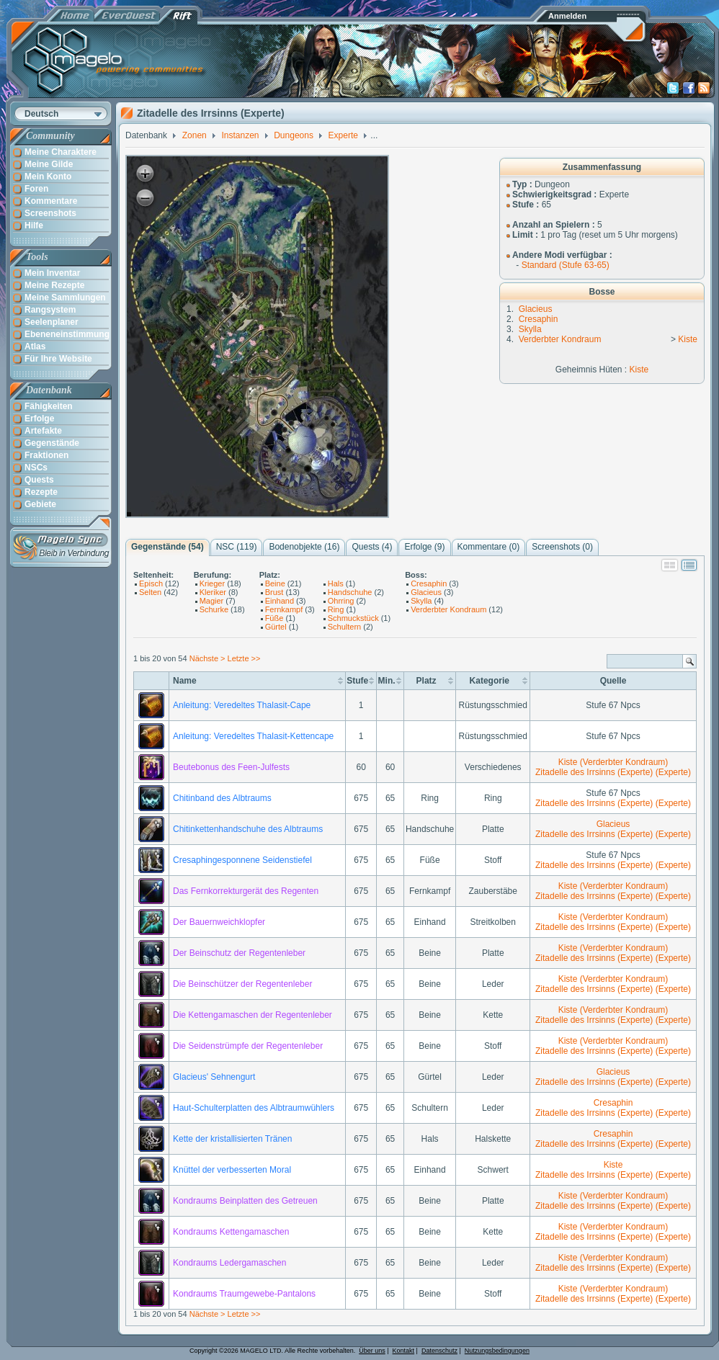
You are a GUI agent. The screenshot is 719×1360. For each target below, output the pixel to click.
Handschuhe (350, 592)
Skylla (530, 329)
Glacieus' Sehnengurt (214, 1077)
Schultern (344, 626)
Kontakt (404, 1350)
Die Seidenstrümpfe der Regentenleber (248, 1046)
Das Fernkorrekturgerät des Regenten (245, 891)
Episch (151, 583)
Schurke (214, 609)
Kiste (687, 339)
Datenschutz (439, 1350)
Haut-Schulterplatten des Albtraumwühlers (253, 1108)
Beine (275, 583)
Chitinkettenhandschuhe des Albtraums (248, 829)
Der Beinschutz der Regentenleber (239, 953)
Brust (274, 592)
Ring (336, 609)
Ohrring (341, 600)
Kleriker (213, 592)
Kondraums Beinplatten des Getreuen (245, 1201)
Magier (212, 600)
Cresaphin (538, 319)
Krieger (212, 583)
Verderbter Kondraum (560, 339)
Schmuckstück (353, 618)
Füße (274, 618)
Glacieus (536, 309)
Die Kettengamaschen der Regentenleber (252, 1015)
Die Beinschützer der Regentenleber (242, 984)
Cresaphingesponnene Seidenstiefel (242, 860)
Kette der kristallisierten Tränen (232, 1139)
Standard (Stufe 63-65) (565, 265)
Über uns (372, 1350)
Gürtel (276, 626)
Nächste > (208, 658)
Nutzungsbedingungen (497, 1350)
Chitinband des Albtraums (222, 798)
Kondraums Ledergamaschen (229, 1263)
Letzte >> (244, 658)
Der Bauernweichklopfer (219, 922)
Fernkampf (284, 609)
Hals (336, 583)
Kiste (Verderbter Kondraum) (613, 762)
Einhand (279, 600)
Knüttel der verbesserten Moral (232, 1170)
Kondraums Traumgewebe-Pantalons (244, 1294)
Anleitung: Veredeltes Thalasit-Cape (242, 705)
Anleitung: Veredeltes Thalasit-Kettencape (253, 736)
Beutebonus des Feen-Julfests (231, 767)
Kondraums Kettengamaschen (231, 1232)
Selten (150, 592)
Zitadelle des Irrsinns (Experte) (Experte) (613, 772)
